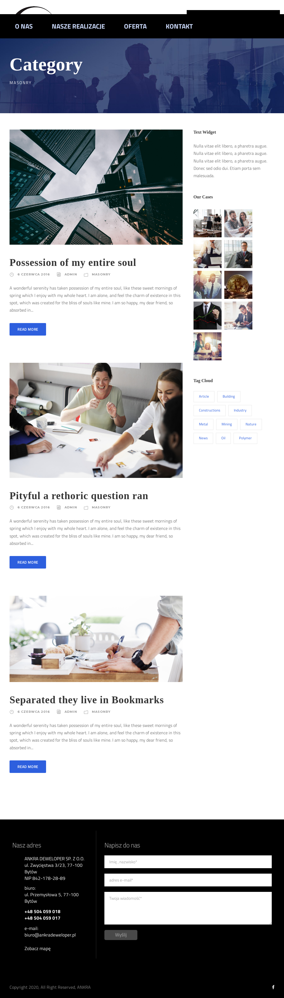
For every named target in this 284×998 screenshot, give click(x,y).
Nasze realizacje (78, 26)
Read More (27, 329)
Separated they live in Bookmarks (87, 699)
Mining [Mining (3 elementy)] (227, 424)
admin (71, 274)
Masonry (101, 274)
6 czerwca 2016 (33, 274)
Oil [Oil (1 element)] (223, 438)
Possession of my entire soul (73, 262)
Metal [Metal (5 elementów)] (203, 424)
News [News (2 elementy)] (203, 438)
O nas (24, 26)
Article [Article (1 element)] (204, 396)
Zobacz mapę (38, 948)
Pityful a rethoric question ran (79, 495)
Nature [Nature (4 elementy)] (251, 424)
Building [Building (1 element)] (229, 396)
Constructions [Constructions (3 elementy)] (209, 410)
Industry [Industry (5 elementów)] (240, 410)
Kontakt (179, 26)
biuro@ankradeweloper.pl (50, 934)
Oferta (135, 26)
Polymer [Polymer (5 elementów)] (245, 438)
